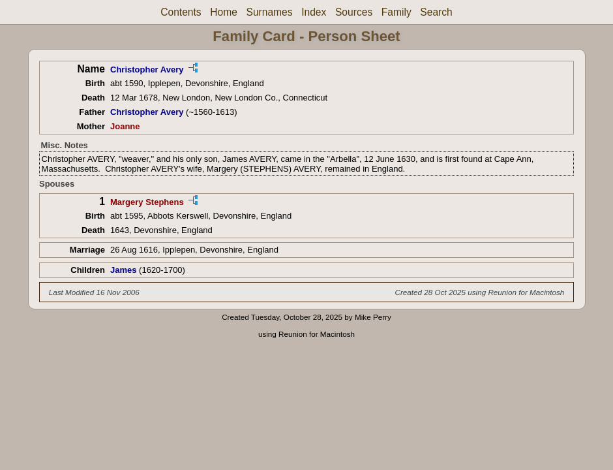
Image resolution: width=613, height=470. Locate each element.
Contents (180, 12)
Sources (353, 12)
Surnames (269, 12)
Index (313, 12)
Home (223, 12)
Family (396, 12)
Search (436, 12)
